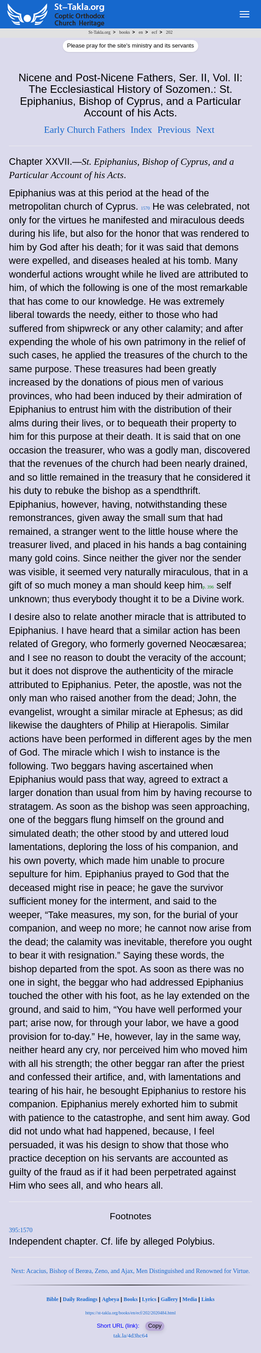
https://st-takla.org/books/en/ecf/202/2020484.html (130, 1312)
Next (205, 129)
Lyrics (149, 1299)
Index (141, 129)
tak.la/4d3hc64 (131, 1335)
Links (207, 1299)
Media (190, 1299)
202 (169, 32)
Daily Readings (80, 1299)
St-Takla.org (99, 32)
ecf (154, 32)
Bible (52, 1299)
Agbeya (110, 1299)
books (124, 32)
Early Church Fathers (84, 129)
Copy (154, 1325)
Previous (174, 129)
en (141, 32)
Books (130, 1299)
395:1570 (21, 1230)
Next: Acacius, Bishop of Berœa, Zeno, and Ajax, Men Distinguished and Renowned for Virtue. (130, 1271)
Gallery (169, 1299)
